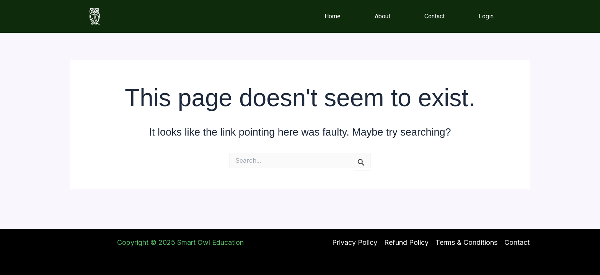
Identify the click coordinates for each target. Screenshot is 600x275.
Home (332, 16)
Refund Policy (406, 242)
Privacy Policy (354, 242)
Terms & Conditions (466, 242)
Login (486, 16)
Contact (434, 16)
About (382, 16)
